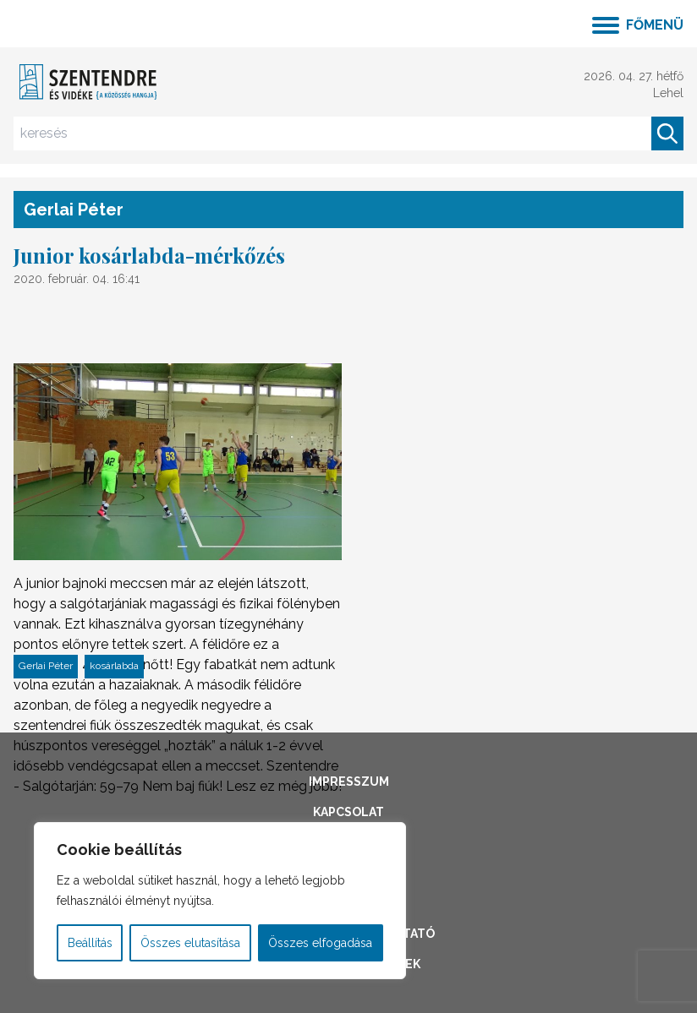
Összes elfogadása (320, 943)
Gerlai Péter (46, 666)
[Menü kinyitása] (638, 23)
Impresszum (349, 781)
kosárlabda (114, 666)
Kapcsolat (348, 812)
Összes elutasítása (190, 943)
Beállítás (90, 943)
